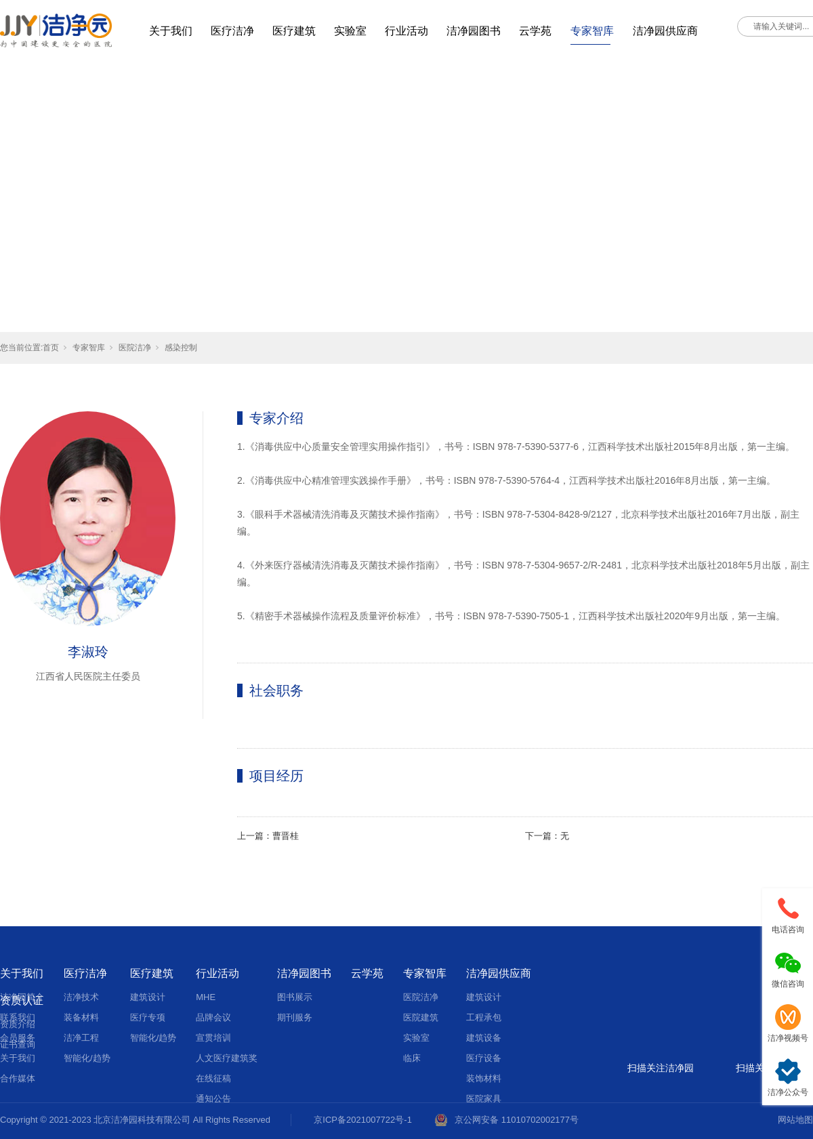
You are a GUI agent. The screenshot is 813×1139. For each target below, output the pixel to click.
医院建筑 (420, 1017)
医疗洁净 (232, 31)
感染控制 (181, 347)
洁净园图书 (473, 31)
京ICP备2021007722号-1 (363, 1120)
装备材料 (81, 1017)
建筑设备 (483, 1038)
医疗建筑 (294, 31)
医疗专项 (147, 1017)
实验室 (350, 31)
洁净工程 (81, 1038)
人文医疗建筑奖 (226, 1058)
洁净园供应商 (665, 31)
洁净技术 (81, 997)
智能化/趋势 (87, 1058)
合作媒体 (17, 1078)
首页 (51, 347)
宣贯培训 (213, 1038)
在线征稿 (213, 1078)
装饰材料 (483, 1078)
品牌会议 (213, 1017)
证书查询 (17, 1044)
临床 (412, 1058)
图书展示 (294, 997)
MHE (205, 997)
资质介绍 (17, 1024)
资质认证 (21, 1000)
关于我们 (170, 31)
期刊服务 (294, 1017)
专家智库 (592, 31)
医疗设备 (483, 1058)
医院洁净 (135, 347)
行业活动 (406, 31)
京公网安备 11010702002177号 (517, 1120)
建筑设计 (147, 997)
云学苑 (535, 31)
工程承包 (483, 1017)
